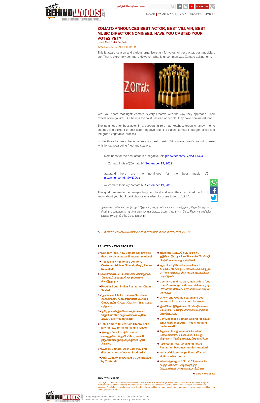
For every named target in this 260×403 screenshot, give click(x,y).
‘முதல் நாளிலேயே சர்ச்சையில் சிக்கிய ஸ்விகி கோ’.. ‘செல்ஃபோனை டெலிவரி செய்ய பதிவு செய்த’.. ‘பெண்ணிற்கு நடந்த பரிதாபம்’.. (126, 301)
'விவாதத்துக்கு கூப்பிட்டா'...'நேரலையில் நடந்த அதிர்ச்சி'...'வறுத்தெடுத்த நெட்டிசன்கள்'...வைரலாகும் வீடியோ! (183, 365)
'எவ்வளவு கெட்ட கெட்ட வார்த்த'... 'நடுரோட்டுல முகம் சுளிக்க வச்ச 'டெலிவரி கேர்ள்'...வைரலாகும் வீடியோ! (185, 257)
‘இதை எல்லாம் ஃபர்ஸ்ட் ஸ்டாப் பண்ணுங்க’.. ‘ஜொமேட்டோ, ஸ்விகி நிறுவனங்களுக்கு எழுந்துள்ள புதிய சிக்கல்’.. (123, 338)
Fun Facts (122, 42)
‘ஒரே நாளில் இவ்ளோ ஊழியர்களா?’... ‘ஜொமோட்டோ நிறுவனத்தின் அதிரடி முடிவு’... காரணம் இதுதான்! (123, 315)
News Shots (110, 42)
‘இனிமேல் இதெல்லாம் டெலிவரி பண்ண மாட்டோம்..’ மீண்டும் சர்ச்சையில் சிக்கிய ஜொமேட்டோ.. (184, 310)
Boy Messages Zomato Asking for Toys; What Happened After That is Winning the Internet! (185, 322)
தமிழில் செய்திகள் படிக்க (131, 6)
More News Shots (205, 373)
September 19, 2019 (158, 163)
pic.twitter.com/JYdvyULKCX (184, 156)
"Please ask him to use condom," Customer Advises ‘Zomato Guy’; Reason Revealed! (127, 265)
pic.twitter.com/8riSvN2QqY (122, 177)
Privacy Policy (124, 399)
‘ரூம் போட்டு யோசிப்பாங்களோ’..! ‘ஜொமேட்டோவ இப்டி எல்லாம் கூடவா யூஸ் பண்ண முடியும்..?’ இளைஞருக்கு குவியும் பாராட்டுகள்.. (185, 271)
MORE (208, 14)
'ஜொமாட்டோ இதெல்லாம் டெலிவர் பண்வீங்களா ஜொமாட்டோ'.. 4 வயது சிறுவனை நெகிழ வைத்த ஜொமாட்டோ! (184, 335)
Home (100, 42)
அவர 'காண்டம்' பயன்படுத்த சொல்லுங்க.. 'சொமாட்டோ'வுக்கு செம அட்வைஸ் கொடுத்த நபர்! (126, 278)
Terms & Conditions (141, 399)
